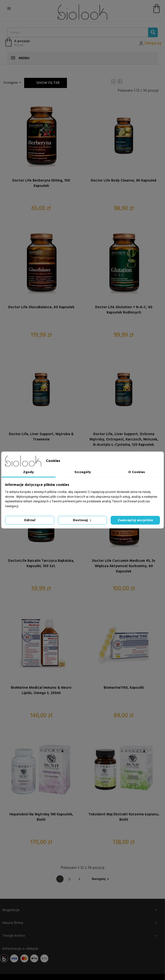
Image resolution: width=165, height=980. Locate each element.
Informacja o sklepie (20, 949)
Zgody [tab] (28, 472)
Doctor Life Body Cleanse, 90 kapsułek (124, 180)
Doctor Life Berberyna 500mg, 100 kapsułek (41, 183)
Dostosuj (82, 520)
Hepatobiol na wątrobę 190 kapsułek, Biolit (41, 817)
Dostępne (13, 83)
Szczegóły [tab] (82, 472)
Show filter (45, 83)
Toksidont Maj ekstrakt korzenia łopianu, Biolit (123, 817)
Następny (101, 879)
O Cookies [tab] (136, 472)
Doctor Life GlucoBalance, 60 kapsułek (41, 307)
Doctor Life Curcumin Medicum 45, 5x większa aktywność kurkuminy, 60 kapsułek (123, 566)
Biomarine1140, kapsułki (124, 688)
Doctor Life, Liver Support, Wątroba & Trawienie (41, 436)
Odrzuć (30, 520)
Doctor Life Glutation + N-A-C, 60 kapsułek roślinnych (123, 309)
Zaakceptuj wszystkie (135, 520)
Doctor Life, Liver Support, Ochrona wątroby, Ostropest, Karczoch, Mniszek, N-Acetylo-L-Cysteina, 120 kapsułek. (123, 439)
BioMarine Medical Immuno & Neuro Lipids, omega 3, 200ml (41, 690)
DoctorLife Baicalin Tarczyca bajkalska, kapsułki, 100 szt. (41, 563)
